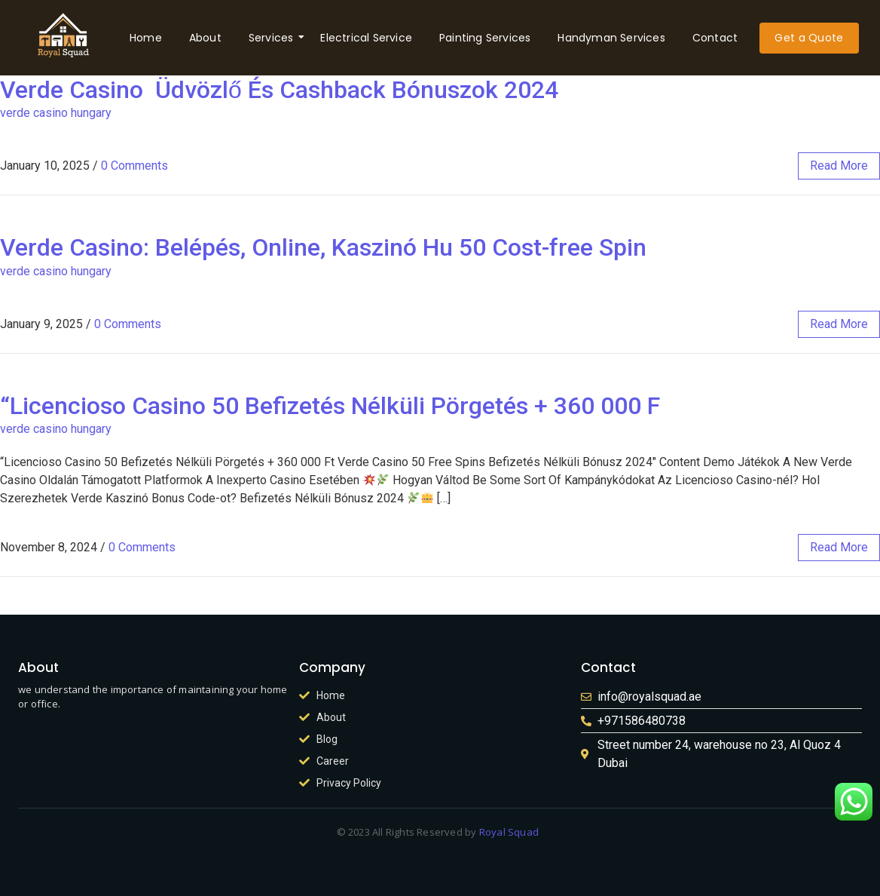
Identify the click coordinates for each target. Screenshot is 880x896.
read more (839, 165)
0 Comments (134, 165)
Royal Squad (509, 832)
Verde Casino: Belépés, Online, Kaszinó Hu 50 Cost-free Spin (323, 247)
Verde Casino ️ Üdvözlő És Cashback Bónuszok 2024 (279, 89)
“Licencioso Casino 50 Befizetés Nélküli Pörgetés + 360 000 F (330, 405)
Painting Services (484, 37)
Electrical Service (366, 37)
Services (274, 37)
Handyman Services (611, 37)
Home (146, 37)
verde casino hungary (56, 113)
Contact (715, 37)
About (205, 37)
